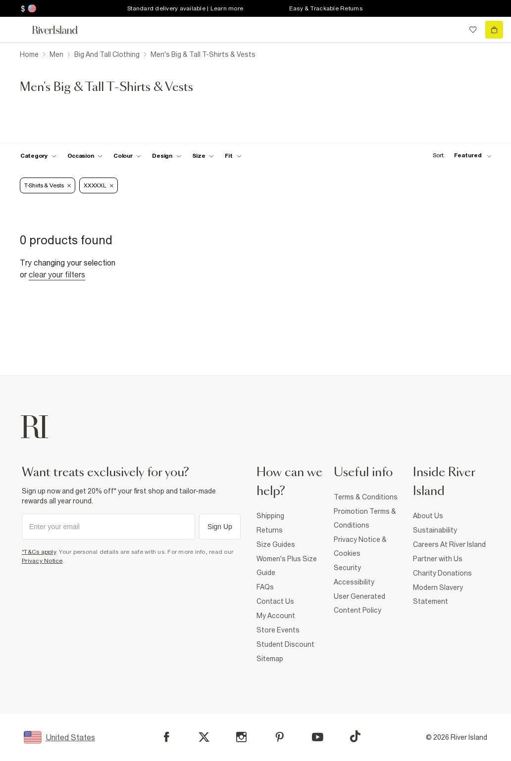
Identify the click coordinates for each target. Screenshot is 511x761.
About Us (428, 516)
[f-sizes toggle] (203, 155)
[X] (204, 737)
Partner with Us (437, 559)
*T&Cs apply (39, 551)
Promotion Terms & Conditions (365, 518)
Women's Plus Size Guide (286, 566)
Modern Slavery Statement (438, 594)
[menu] (17, 29)
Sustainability (435, 530)
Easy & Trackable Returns (325, 8)
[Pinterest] (279, 737)
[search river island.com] (453, 30)
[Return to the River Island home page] (61, 30)
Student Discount (285, 644)
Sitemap (269, 659)
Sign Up (219, 527)
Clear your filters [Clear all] (57, 274)
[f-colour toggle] (127, 155)
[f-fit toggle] (233, 155)
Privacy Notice (42, 560)
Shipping (270, 516)
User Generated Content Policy (359, 603)
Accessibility (354, 582)
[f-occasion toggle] (85, 155)
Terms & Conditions (366, 497)
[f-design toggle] (166, 155)
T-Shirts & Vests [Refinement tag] (47, 185)
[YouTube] (317, 737)
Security (347, 568)
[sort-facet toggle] (459, 155)
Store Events (278, 630)
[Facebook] (166, 737)
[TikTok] (355, 736)
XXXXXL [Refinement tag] (98, 185)
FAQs (265, 587)
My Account (275, 616)
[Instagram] (241, 737)
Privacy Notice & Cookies (360, 546)
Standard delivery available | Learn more (185, 8)
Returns (269, 530)
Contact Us (275, 601)
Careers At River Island (449, 544)
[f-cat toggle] (38, 155)
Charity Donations (442, 573)
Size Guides (275, 544)
